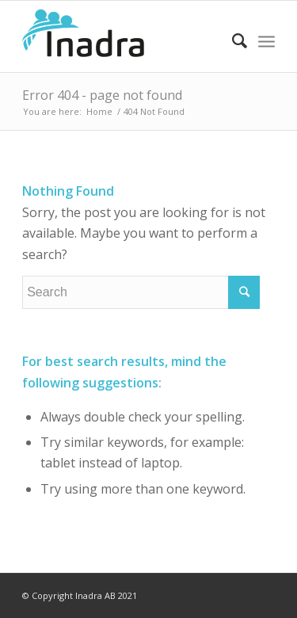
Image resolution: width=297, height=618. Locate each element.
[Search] (231, 40)
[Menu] (266, 40)
